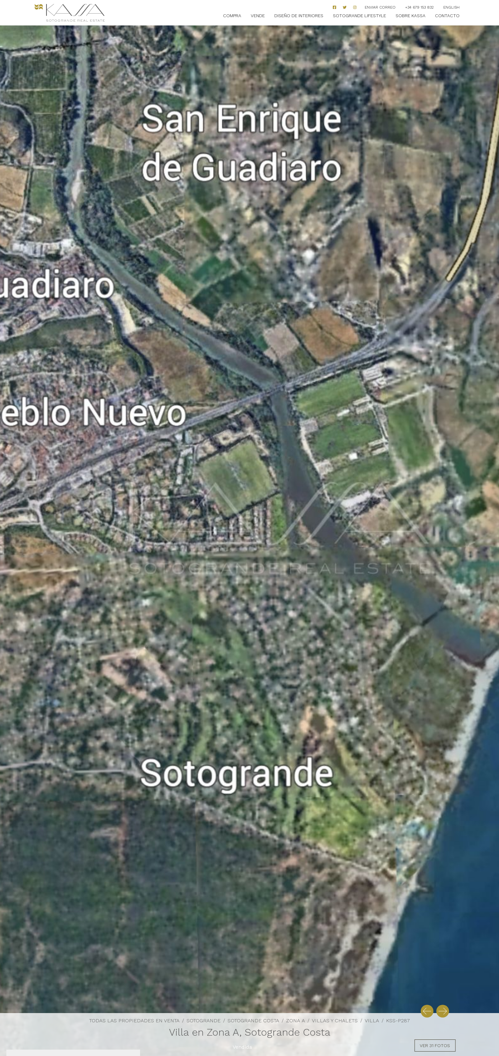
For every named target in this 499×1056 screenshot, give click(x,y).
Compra (232, 15)
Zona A (295, 1021)
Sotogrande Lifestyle (359, 15)
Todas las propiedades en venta (134, 1021)
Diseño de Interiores (298, 15)
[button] (427, 1011)
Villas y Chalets (335, 1021)
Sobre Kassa (410, 15)
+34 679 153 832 (419, 7)
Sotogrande (203, 1021)
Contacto (447, 15)
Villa (372, 1021)
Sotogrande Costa (253, 1021)
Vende (258, 15)
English (451, 7)
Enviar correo (380, 7)
